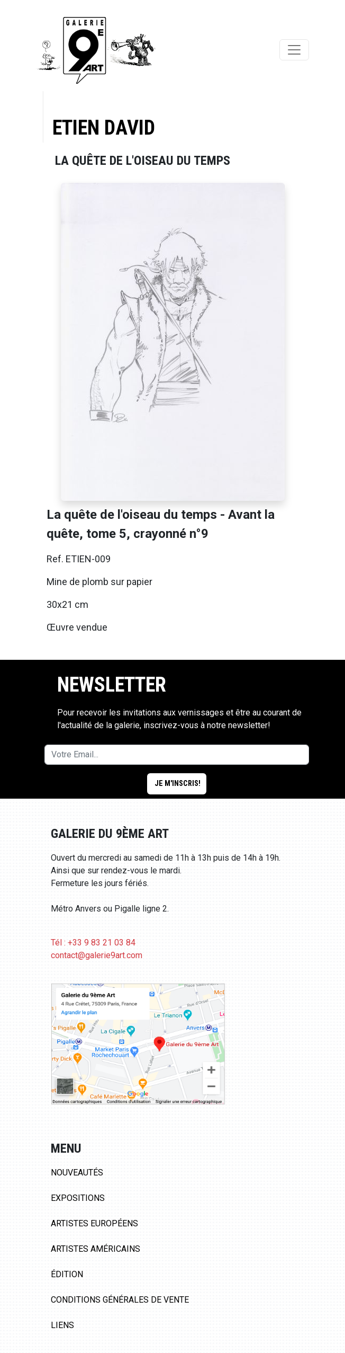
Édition (67, 1274)
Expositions (78, 1198)
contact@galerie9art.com (96, 955)
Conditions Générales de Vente (120, 1300)
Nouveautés (77, 1173)
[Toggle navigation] (294, 49)
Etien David (103, 127)
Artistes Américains (95, 1249)
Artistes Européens (94, 1223)
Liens (62, 1325)
